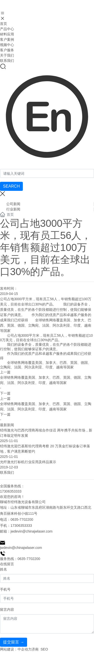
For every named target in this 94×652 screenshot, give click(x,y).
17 (13, 526)
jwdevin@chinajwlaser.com (32, 531)
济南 (35, 649)
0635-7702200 (22, 519)
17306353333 (11, 491)
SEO (44, 649)
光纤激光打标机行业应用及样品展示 (28, 462)
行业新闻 (13, 209)
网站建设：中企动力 (16, 649)
